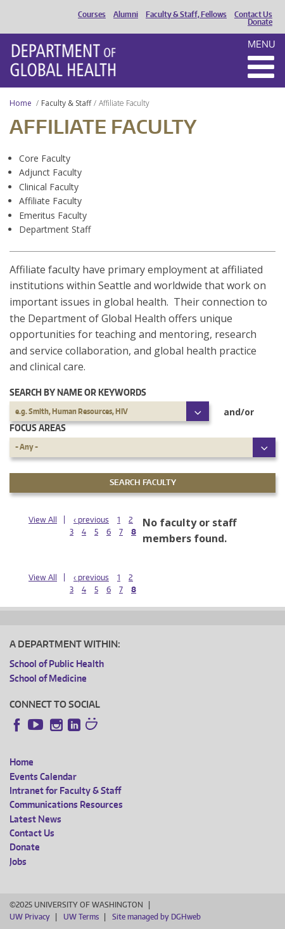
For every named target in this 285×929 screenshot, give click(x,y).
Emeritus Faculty (53, 215)
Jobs (18, 861)
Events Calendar (43, 776)
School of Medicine (48, 678)
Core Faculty (44, 158)
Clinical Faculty (49, 187)
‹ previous (91, 519)
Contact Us (253, 14)
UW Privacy (30, 916)
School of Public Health (57, 663)
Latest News (35, 819)
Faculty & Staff (66, 103)
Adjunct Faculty (50, 172)
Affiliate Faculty (50, 201)
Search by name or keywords (78, 392)
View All (42, 519)
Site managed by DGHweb (156, 916)
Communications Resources (66, 804)
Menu (262, 44)
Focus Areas (38, 427)
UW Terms (81, 916)
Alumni (125, 14)
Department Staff (55, 229)
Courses (92, 14)
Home (21, 103)
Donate (260, 22)
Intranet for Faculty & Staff (65, 790)
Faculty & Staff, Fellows (186, 14)
